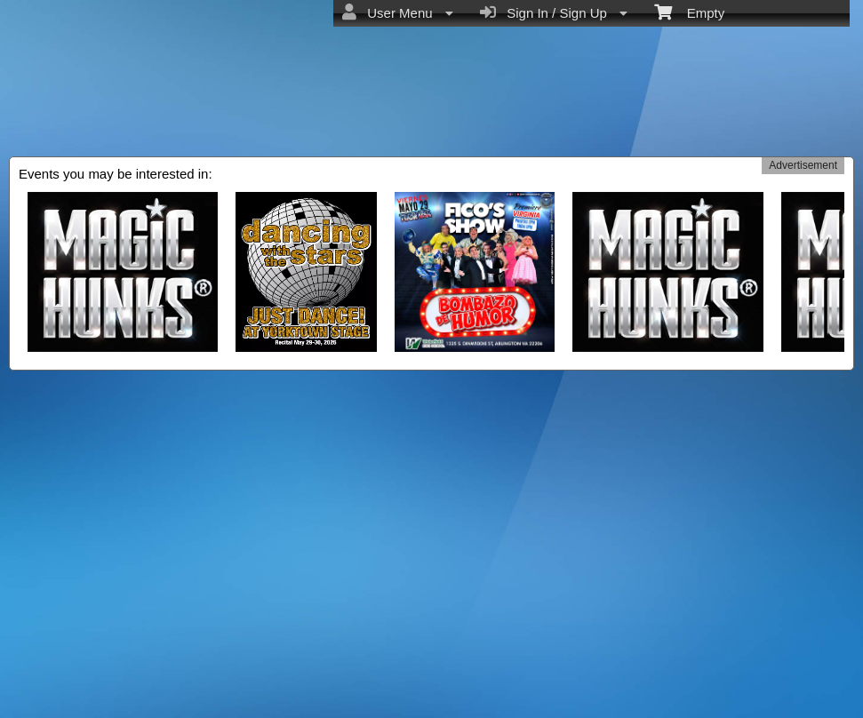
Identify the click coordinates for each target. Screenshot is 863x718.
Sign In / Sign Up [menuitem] (553, 12)
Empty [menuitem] (689, 11)
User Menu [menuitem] (397, 12)
